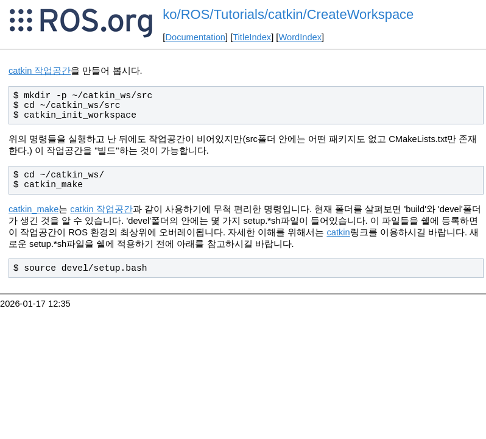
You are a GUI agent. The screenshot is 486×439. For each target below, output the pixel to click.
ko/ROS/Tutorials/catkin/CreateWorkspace (288, 14)
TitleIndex (252, 37)
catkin (338, 232)
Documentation (195, 37)
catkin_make (33, 209)
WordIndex (300, 37)
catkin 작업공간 (40, 71)
